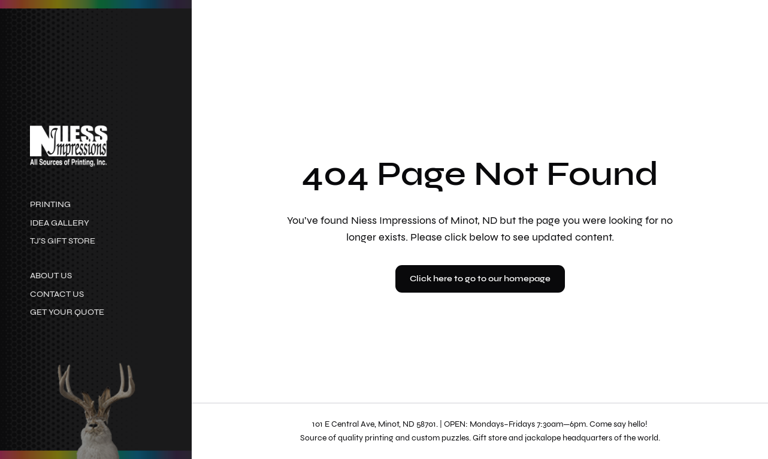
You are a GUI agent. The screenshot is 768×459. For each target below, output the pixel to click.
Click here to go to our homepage (480, 278)
